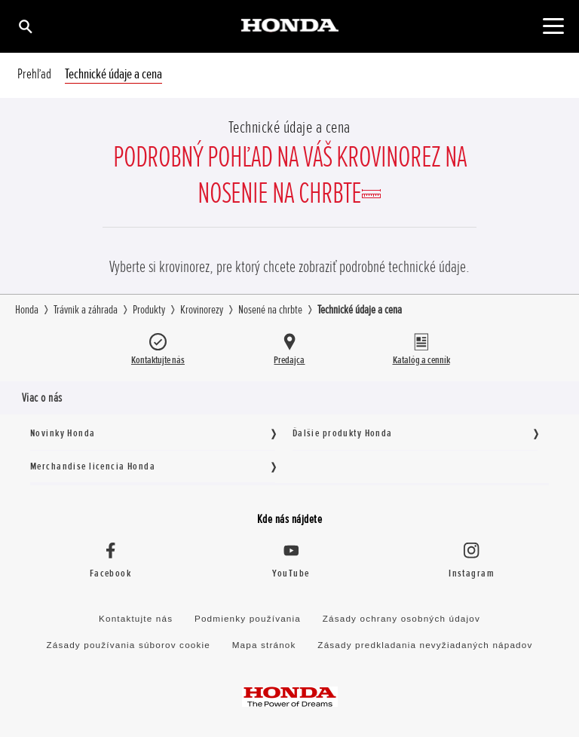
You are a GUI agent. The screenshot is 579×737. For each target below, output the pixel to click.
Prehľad (34, 74)
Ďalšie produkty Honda (343, 433)
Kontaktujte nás (136, 618)
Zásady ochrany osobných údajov (401, 618)
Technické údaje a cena (113, 74)
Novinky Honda (63, 433)
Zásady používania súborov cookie (128, 645)
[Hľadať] (24, 26)
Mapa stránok (264, 645)
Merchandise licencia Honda (92, 466)
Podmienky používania (248, 618)
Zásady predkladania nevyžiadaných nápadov (424, 645)
